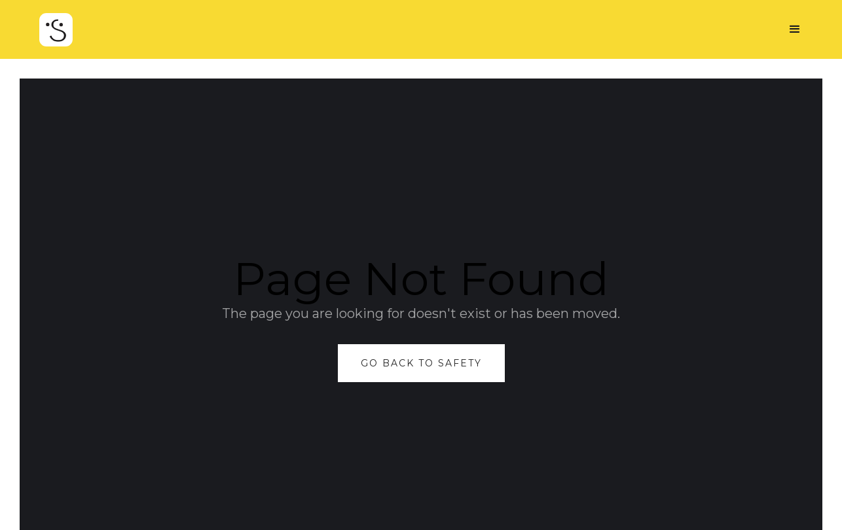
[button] (795, 29)
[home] (56, 36)
